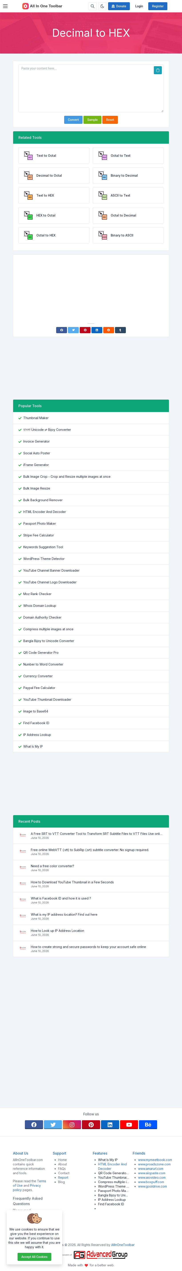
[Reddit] (108, 330)
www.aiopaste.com (151, 1173)
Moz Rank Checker (37, 594)
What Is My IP (33, 746)
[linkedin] (110, 1124)
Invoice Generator (36, 441)
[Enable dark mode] (102, 6)
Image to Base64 (35, 711)
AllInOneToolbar (123, 1245)
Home (62, 1160)
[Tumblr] (120, 330)
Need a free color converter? (52, 866)
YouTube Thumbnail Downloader (47, 699)
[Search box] (93, 6)
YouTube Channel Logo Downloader (50, 582)
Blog (61, 1182)
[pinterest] (91, 1124)
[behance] (148, 1124)
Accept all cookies (34, 1257)
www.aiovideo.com (152, 1177)
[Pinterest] (85, 330)
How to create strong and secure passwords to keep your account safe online (88, 947)
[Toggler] (5, 6)
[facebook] (34, 1124)
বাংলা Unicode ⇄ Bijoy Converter (47, 429)
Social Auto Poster (36, 453)
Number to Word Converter (43, 664)
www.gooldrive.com (152, 1186)
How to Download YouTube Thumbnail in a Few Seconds (72, 882)
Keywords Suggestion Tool (43, 547)
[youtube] (129, 1124)
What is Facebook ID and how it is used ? (61, 898)
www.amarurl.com (150, 1168)
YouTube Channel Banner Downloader (51, 570)
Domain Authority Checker (42, 617)
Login (139, 6)
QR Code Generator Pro (41, 652)
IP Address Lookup (37, 735)
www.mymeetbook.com (155, 1160)
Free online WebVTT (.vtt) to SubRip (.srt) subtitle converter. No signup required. (90, 850)
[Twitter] (73, 330)
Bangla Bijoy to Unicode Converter (48, 641)
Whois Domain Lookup (39, 605)
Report (63, 1177)
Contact (63, 1173)
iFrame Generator (36, 465)
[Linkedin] (96, 330)
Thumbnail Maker (36, 418)
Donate (118, 6)
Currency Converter (38, 676)
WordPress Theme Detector (44, 559)
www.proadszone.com (154, 1164)
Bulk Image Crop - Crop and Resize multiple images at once (67, 476)
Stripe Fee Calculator (38, 535)
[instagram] (72, 1124)
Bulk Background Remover (43, 500)
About (62, 1164)
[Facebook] (61, 330)
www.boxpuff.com (151, 1182)
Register (158, 6)
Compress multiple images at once (48, 629)
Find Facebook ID (36, 723)
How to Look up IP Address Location (57, 930)
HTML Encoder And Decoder (44, 512)
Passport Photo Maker (39, 523)
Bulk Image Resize (36, 488)
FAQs (62, 1168)
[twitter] (53, 1124)
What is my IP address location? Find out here (64, 914)
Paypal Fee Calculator (39, 688)
